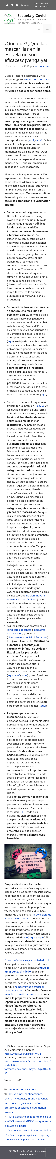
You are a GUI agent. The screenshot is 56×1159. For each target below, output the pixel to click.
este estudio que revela (37, 79)
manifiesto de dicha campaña (22, 994)
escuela (21, 1098)
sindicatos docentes (19, 629)
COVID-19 (10, 1098)
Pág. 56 (40, 405)
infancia (32, 1098)
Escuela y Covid (31, 15)
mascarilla (10, 1103)
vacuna (8, 1112)
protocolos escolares (16, 1107)
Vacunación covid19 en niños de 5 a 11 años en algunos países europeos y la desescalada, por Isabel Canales (27, 1135)
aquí (31, 140)
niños (37, 1103)
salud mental (38, 1107)
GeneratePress (28, 1154)
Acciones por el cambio (22, 1089)
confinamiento (33, 1094)
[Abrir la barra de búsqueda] (39, 28)
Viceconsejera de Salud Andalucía (27, 637)
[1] (21, 812)
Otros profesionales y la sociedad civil (26, 960)
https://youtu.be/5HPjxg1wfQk (22, 1053)
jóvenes (42, 1098)
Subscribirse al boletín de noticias (41, 5)
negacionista (25, 1103)
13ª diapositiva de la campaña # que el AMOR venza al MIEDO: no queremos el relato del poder (28, 1121)
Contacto (25, 5)
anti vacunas (16, 1094)
